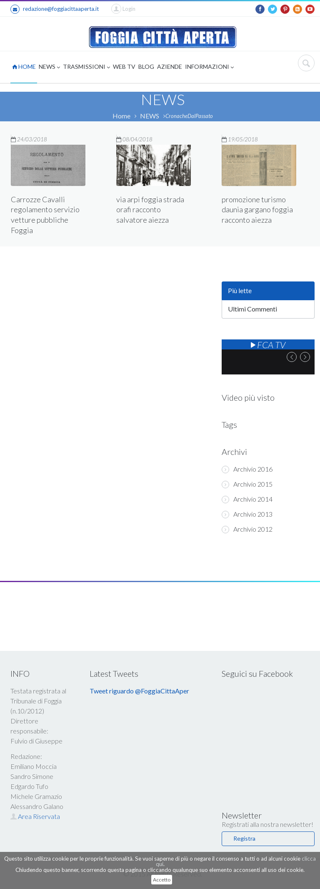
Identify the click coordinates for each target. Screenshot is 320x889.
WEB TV (124, 66)
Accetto (161, 879)
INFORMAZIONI (209, 67)
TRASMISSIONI (86, 67)
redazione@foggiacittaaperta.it (54, 9)
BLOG (146, 66)
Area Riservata (35, 816)
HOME (24, 66)
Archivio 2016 (247, 469)
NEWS (49, 67)
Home (121, 116)
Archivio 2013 (247, 514)
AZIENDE (169, 66)
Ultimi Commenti (252, 309)
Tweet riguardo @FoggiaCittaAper (139, 691)
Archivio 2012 (247, 529)
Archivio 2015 (247, 484)
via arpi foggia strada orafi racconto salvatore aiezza (150, 210)
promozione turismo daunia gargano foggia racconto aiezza (257, 209)
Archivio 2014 (247, 499)
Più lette (240, 290)
